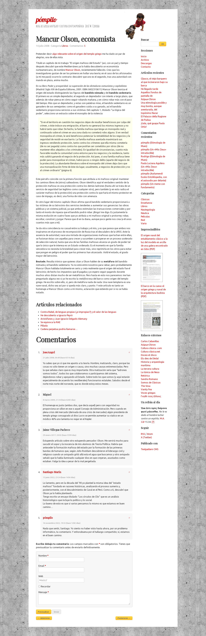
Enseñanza (146, 202)
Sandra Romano (149, 379)
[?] (153, 422)
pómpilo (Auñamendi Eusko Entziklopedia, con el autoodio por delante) (154, 177)
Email (42, 566)
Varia (144, 223)
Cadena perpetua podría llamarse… (59, 329)
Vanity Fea (146, 389)
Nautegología (148, 209)
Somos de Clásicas (151, 382)
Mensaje (43, 592)
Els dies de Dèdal (150, 358)
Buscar (145, 39)
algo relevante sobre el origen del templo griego (77, 54)
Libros (65, 46)
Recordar (45, 586)
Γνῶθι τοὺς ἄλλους (151, 396)
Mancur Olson (73, 70)
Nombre (43, 555)
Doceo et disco (149, 355)
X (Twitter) (146, 437)
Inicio (144, 56)
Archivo (145, 60)
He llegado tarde (149, 89)
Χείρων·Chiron (148, 344)
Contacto (146, 66)
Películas (145, 216)
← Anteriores (44, 618)
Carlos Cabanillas (150, 341)
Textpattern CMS (149, 449)
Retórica (145, 375)
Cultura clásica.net (150, 351)
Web (40, 576)
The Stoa (145, 386)
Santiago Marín (52, 472)
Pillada (44, 325)
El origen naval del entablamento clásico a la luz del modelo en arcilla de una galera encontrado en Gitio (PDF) (154, 242)
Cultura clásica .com (151, 348)
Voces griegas (148, 393)
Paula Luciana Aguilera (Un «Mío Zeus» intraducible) (152, 166)
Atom (150, 434)
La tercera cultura (150, 368)
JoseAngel (49, 352)
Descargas (146, 63)
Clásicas (145, 199)
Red (143, 220)
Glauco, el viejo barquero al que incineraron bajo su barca (154, 82)
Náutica (145, 213)
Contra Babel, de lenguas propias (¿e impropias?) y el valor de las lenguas (78, 312)
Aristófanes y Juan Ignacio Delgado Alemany (64, 318)
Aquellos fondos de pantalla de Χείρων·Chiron (151, 96)
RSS (143, 434)
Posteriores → (124, 618)
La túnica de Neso (150, 372)
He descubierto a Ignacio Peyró (57, 315)
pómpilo (46, 19)
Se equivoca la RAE (50, 322)
